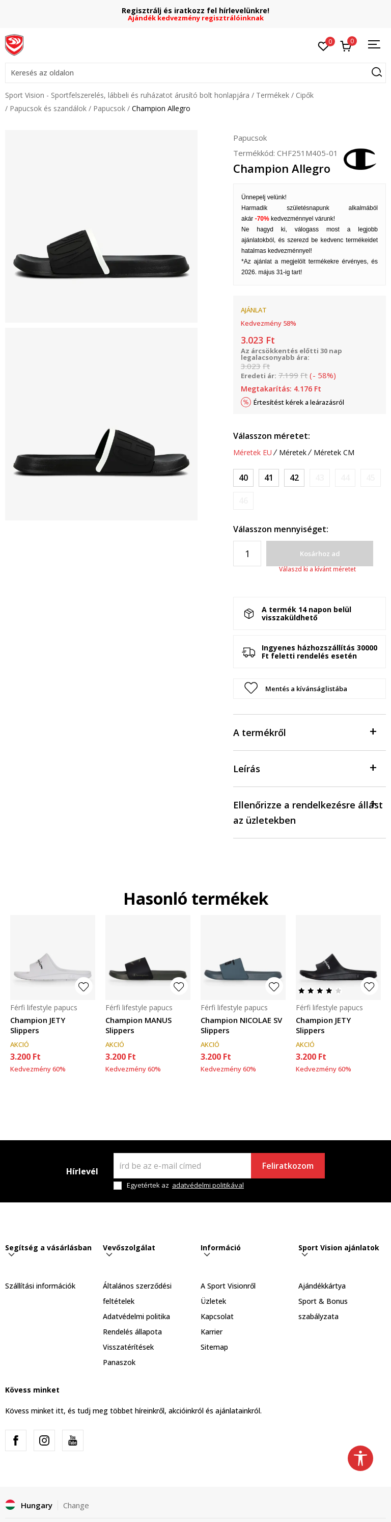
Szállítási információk (40, 1286)
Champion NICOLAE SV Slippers (241, 1025)
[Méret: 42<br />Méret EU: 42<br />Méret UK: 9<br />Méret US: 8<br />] (294, 478)
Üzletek (213, 1301)
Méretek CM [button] (334, 453)
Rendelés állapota (132, 1331)
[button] (195, 73)
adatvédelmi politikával (208, 1185)
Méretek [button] (292, 453)
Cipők (305, 95)
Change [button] (76, 1505)
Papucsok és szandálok (48, 108)
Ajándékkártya (322, 1286)
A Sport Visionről (228, 1286)
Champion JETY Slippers (37, 1025)
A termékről (304, 732)
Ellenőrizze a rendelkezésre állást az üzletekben (308, 811)
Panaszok (119, 1362)
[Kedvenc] (323, 45)
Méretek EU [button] (252, 453)
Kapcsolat (217, 1316)
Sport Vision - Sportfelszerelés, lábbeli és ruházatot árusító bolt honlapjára (127, 95)
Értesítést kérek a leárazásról (299, 402)
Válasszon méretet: (271, 435)
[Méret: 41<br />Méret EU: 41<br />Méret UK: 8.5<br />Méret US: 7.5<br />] (269, 478)
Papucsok (109, 108)
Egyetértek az (185, 1185)
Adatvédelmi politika (136, 1316)
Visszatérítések (128, 1347)
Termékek (272, 95)
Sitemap (214, 1347)
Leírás (304, 768)
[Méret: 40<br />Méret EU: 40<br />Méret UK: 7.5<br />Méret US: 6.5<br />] (243, 478)
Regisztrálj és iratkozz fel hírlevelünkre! (195, 10)
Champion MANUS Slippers (138, 1025)
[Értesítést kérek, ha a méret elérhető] (320, 478)
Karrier (211, 1331)
